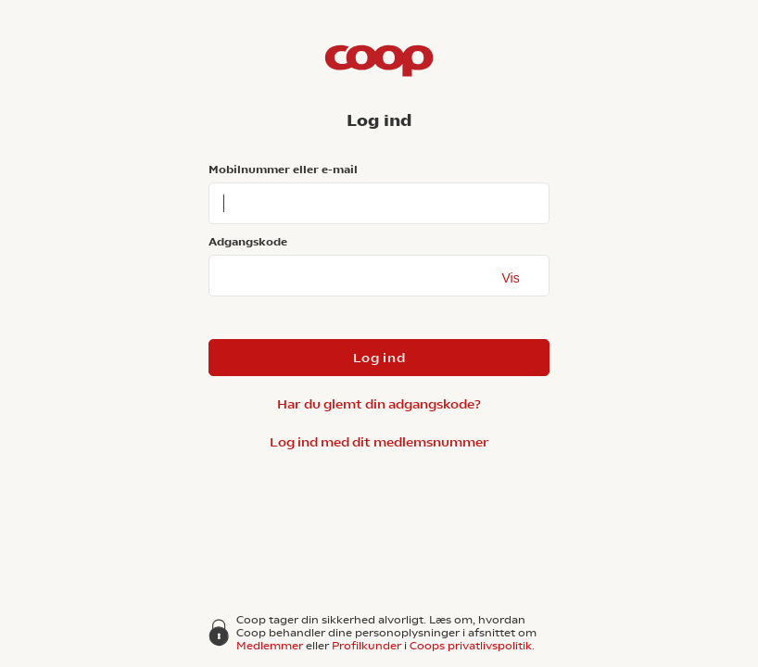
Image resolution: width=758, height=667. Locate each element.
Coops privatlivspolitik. (472, 645)
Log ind (379, 357)
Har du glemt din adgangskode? (379, 403)
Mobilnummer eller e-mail (283, 169)
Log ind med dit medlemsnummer (379, 441)
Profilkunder (366, 645)
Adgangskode (247, 241)
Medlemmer (269, 645)
